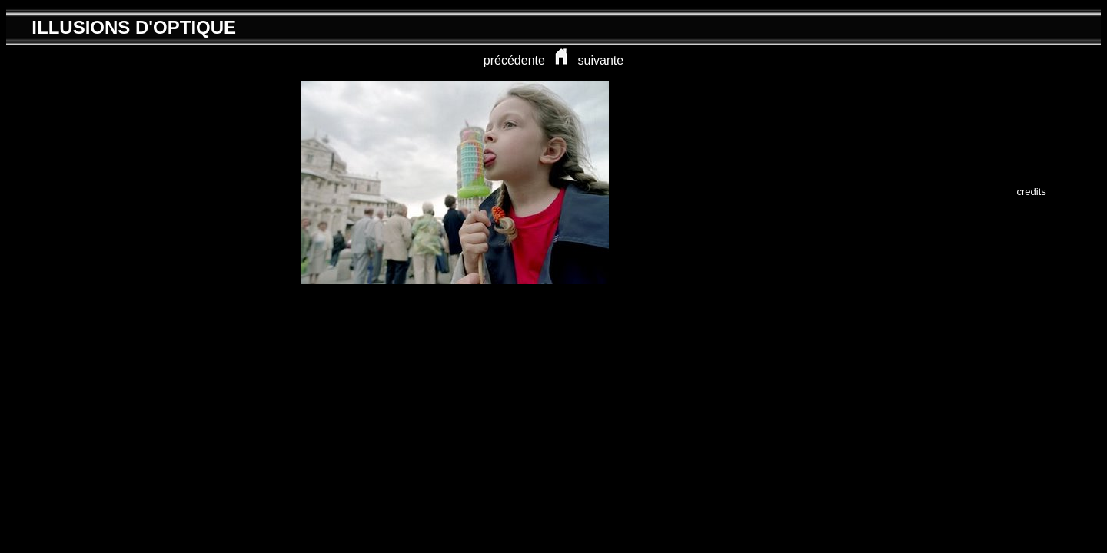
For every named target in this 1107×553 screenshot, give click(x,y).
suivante (601, 60)
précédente (514, 60)
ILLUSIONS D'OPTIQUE (134, 27)
